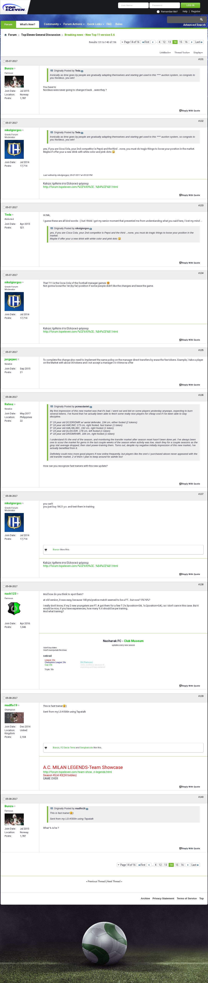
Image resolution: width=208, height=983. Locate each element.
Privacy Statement (163, 898)
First (145, 42)
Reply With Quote (190, 110)
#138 (201, 584)
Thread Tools (181, 52)
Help (185, 12)
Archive (145, 898)
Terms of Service (187, 898)
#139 (201, 696)
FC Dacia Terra (68, 747)
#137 (201, 494)
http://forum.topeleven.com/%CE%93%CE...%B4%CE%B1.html (80, 186)
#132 (201, 121)
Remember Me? (169, 11)
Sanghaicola (86, 747)
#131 (201, 59)
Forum (8, 24)
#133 (201, 205)
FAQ (109, 24)
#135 (201, 350)
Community (51, 24)
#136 (201, 395)
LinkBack (164, 52)
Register (195, 12)
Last (199, 42)
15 (180, 42)
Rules (118, 24)
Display (197, 52)
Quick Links (94, 24)
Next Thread (113, 881)
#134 (201, 273)
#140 (201, 797)
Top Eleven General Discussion (40, 34)
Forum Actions (72, 24)
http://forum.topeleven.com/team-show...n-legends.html (77, 772)
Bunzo (56, 549)
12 (164, 42)
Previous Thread (96, 881)
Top (201, 898)
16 (186, 42)
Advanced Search (194, 24)
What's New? (27, 24)
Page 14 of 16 (131, 42)
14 (175, 42)
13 (169, 42)
